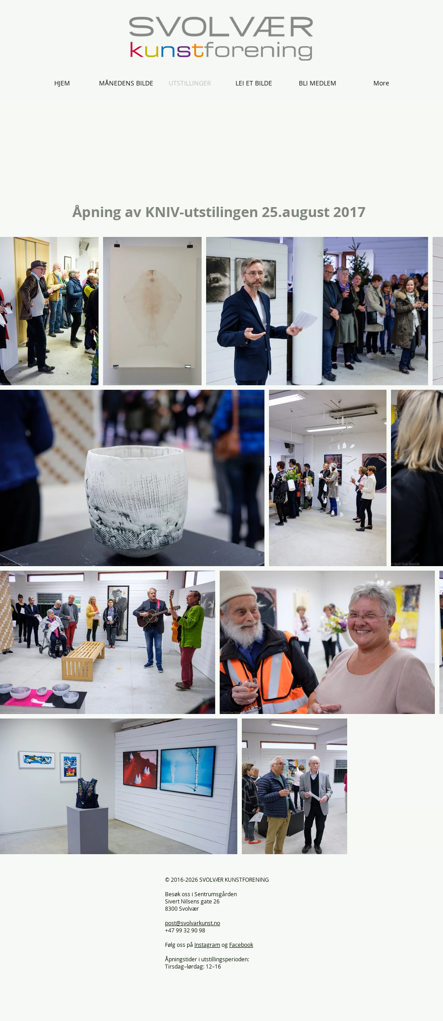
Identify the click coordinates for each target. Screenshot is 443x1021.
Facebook (241, 944)
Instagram (207, 944)
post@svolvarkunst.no (192, 922)
